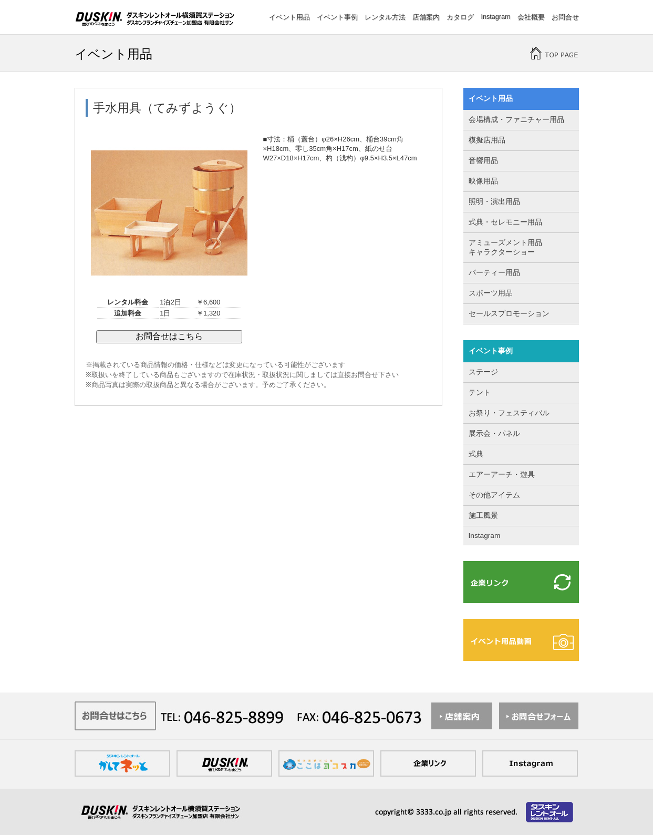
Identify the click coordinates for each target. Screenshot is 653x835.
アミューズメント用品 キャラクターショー (505, 247)
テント (480, 392)
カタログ (460, 17)
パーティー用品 (494, 273)
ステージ (483, 372)
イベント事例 (337, 17)
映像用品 (483, 181)
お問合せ (565, 17)
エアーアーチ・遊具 (502, 474)
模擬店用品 (487, 140)
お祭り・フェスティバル (509, 413)
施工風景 (483, 516)
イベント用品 (289, 17)
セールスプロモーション (509, 314)
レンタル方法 (385, 17)
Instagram (495, 17)
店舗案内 (426, 17)
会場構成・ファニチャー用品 (516, 120)
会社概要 (531, 17)
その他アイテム (494, 495)
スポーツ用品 (491, 293)
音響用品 (483, 161)
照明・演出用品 (494, 202)
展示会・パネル (494, 433)
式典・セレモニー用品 (505, 222)
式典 (476, 454)
